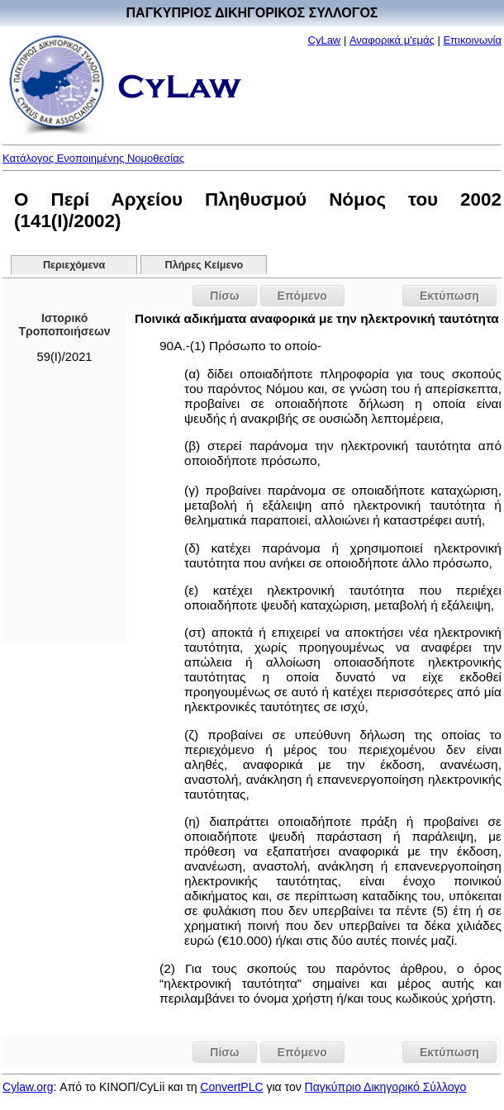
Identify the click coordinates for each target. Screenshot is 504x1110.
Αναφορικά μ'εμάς (392, 40)
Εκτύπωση (449, 295)
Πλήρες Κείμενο (204, 265)
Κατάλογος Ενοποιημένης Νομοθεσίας (93, 158)
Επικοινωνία (472, 40)
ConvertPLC (231, 1086)
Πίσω (224, 295)
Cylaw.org (27, 1086)
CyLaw (324, 40)
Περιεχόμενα (74, 265)
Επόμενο (302, 295)
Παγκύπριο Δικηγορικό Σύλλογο (386, 1086)
